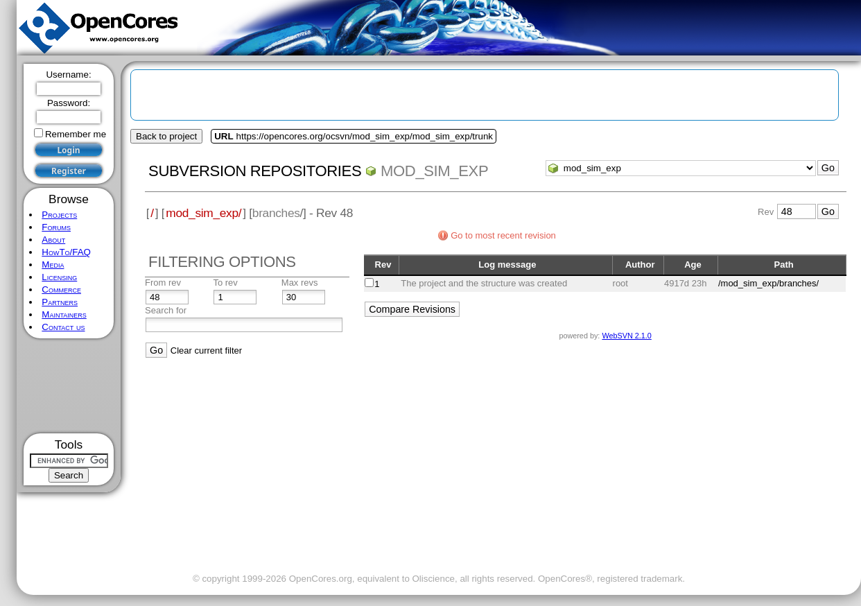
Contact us (63, 327)
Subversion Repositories (254, 171)
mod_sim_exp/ (203, 213)
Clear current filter (206, 350)
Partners (60, 302)
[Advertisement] (69, 386)
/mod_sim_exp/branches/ (768, 283)
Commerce (61, 289)
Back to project (166, 136)
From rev (163, 282)
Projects (59, 214)
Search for (165, 310)
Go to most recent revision (503, 235)
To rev (225, 282)
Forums (56, 227)
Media (53, 264)
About (53, 239)
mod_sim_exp (434, 171)
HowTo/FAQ (66, 252)
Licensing (59, 277)
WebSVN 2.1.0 (626, 335)
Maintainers (64, 314)
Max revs (299, 282)
